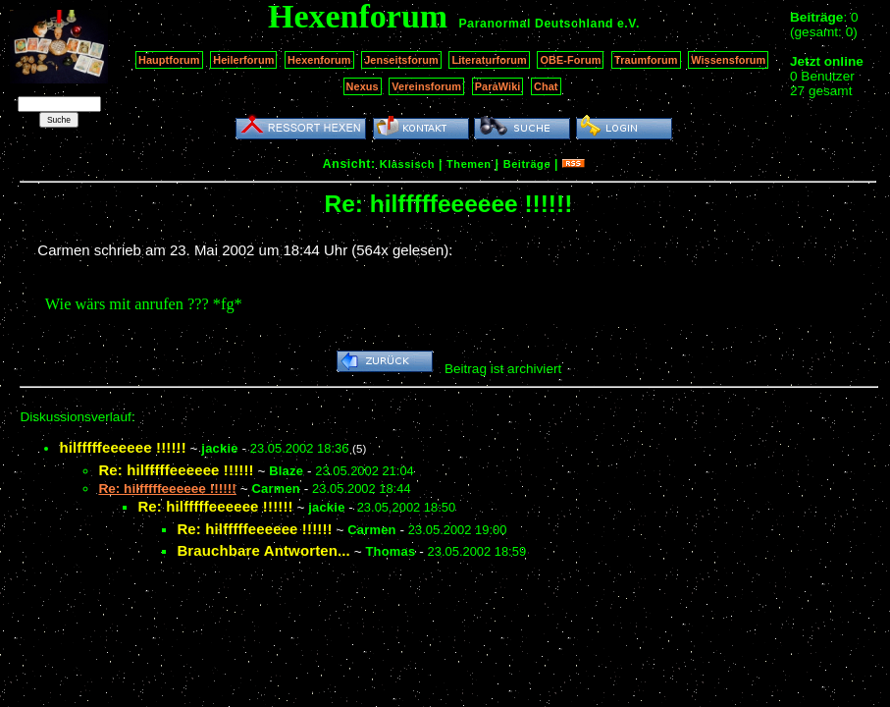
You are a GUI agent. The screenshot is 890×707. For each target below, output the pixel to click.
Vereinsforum (426, 86)
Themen (468, 164)
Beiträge (526, 164)
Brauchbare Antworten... (263, 550)
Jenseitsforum (401, 60)
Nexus (362, 86)
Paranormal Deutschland (536, 23)
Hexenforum (319, 60)
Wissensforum (728, 60)
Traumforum (646, 60)
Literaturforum (488, 60)
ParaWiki (498, 86)
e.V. (628, 23)
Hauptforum (169, 60)
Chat (546, 86)
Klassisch (407, 164)
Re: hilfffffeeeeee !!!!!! (175, 470)
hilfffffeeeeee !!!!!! (122, 447)
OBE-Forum (570, 60)
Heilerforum (243, 60)
